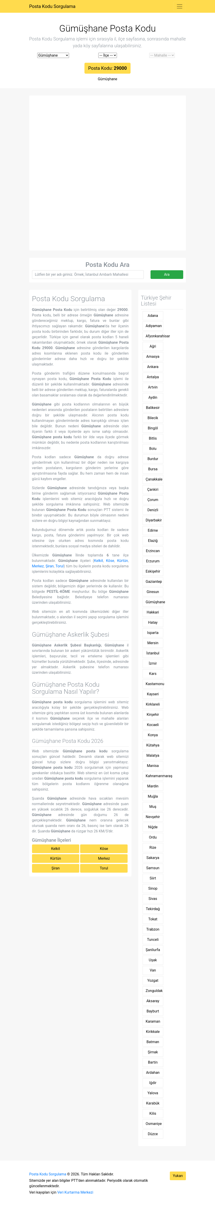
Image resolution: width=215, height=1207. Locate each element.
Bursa (152, 469)
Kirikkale (153, 1031)
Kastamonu (154, 684)
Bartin (153, 1062)
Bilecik (153, 418)
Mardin (152, 786)
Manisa (153, 766)
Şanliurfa (153, 950)
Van (153, 970)
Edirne (153, 530)
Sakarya (152, 858)
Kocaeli (153, 725)
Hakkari (153, 612)
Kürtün (122, 560)
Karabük (152, 1103)
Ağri (153, 346)
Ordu (153, 837)
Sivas (152, 898)
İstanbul (152, 653)
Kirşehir (153, 714)
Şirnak (153, 1052)
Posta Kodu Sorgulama (52, 6)
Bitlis (153, 438)
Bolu (152, 448)
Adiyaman (154, 326)
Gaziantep (154, 581)
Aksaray (152, 1001)
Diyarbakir (154, 520)
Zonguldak (154, 991)
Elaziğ (153, 540)
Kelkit (98, 560)
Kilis (152, 1113)
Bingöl (153, 428)
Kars (152, 673)
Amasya (152, 356)
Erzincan (153, 551)
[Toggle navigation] (179, 6)
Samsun (152, 868)
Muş (152, 806)
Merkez (38, 566)
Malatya (152, 755)
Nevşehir (153, 817)
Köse (110, 560)
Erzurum (153, 561)
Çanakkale (154, 479)
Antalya (153, 377)
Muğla (153, 796)
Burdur (152, 459)
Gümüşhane (107, 79)
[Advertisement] (107, 132)
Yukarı (178, 1176)
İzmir (153, 663)
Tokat (152, 919)
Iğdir (152, 1083)
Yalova (153, 1093)
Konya (153, 735)
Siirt (153, 878)
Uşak (153, 960)
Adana (153, 315)
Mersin (152, 643)
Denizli (152, 510)
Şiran (50, 566)
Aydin (152, 397)
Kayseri (153, 694)
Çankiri (152, 489)
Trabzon (152, 929)
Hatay (153, 622)
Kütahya (152, 745)
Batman (152, 1042)
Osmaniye (154, 1124)
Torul (59, 566)
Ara (166, 274)
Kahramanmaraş (154, 776)
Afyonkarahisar (154, 336)
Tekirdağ (153, 909)
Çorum (152, 500)
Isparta (152, 633)
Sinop (152, 888)
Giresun (153, 592)
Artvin (153, 387)
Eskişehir (153, 571)
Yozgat (152, 980)
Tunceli (153, 939)
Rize (152, 847)
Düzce (153, 1134)
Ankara (152, 367)
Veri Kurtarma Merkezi (75, 1192)
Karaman (153, 1021)
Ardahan (153, 1072)
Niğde (153, 827)
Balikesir (153, 408)
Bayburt (153, 1011)
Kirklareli (153, 704)
